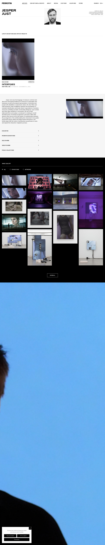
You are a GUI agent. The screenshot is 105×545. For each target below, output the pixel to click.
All (4, 169)
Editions (63, 3)
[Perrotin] (7, 3)
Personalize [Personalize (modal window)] (16, 539)
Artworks (27, 169)
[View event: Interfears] (18, 64)
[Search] (96, 3)
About (49, 3)
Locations (72, 3)
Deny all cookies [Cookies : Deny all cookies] (10, 535)
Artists (24, 3)
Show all (52, 275)
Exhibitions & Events (37, 3)
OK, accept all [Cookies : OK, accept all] (23, 535)
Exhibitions (14, 169)
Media (56, 3)
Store (81, 3)
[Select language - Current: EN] (101, 3)
